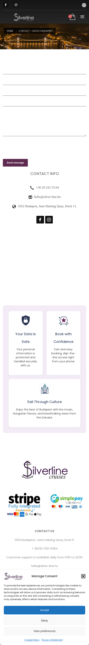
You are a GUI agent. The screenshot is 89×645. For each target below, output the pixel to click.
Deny (44, 620)
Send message (15, 162)
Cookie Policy (32, 640)
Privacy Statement (52, 640)
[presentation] (32, 146)
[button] (83, 576)
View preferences (45, 631)
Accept (44, 610)
